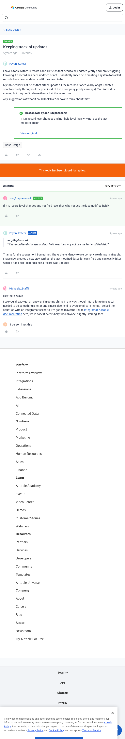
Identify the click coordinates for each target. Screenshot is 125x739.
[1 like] (17, 324)
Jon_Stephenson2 (20, 198)
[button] (4, 8)
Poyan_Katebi (17, 63)
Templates (23, 574)
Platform (22, 365)
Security (62, 672)
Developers (23, 558)
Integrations (24, 381)
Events (20, 494)
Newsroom (23, 631)
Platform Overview (29, 373)
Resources (23, 534)
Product (21, 429)
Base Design (13, 29)
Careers (21, 606)
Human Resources (29, 453)
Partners (22, 542)
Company (22, 590)
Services (22, 550)
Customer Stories (28, 518)
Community (24, 566)
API (62, 682)
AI (17, 405)
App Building (25, 397)
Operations (23, 445)
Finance (21, 470)
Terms (62, 713)
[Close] (112, 721)
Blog (19, 614)
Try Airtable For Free (30, 639)
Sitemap (62, 693)
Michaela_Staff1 (19, 288)
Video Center (25, 502)
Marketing (23, 437)
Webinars (22, 526)
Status (20, 623)
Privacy (62, 703)
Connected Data (27, 413)
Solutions (22, 421)
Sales (19, 462)
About (20, 598)
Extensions (23, 389)
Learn (20, 477)
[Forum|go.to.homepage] (24, 7)
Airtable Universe (27, 582)
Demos (21, 510)
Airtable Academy (28, 486)
